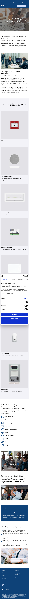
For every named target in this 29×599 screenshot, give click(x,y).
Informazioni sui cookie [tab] (23, 279)
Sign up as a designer (10, 512)
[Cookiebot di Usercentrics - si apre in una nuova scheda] (23, 276)
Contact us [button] (14, 464)
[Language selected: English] (26, 2)
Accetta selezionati (14, 318)
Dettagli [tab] (13, 279)
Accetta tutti (14, 314)
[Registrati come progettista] (4, 508)
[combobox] (7, 2)
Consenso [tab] (5, 279)
